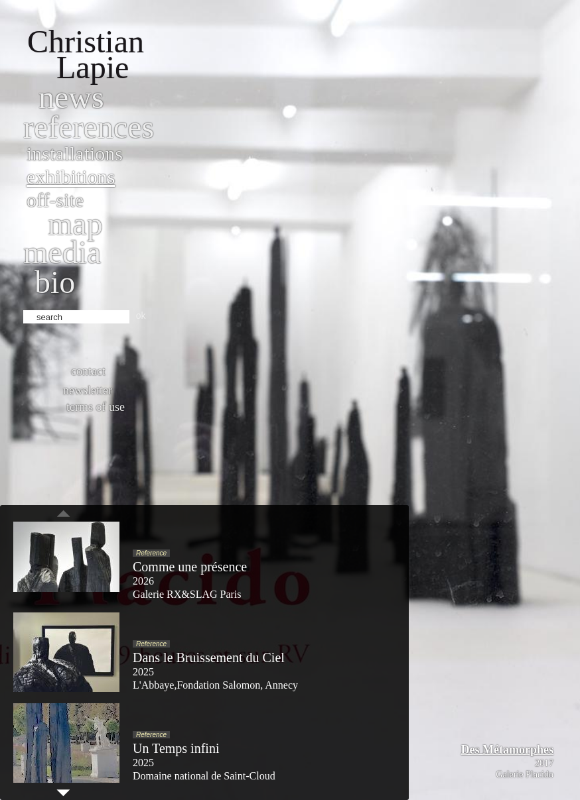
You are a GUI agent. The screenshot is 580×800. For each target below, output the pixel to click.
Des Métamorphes (507, 749)
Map (75, 223)
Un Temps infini (176, 748)
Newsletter (87, 390)
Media (62, 252)
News (71, 97)
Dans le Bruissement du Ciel (209, 657)
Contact (88, 371)
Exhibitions (71, 177)
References (88, 126)
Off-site (55, 200)
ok (141, 315)
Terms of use (95, 407)
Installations (75, 153)
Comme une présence (190, 566)
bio (55, 282)
